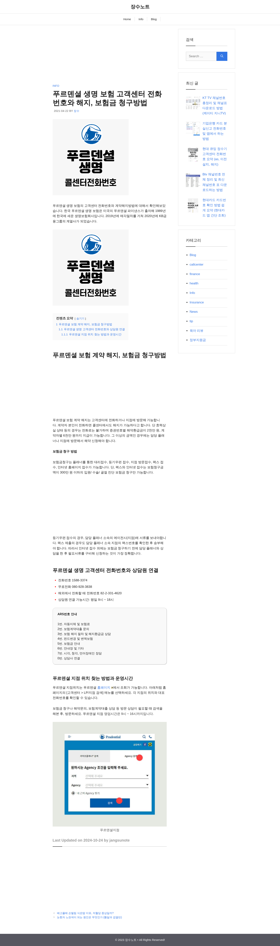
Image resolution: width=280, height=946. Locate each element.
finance (195, 274)
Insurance (197, 302)
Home (127, 19)
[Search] (222, 56)
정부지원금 (198, 340)
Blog (154, 19)
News (194, 311)
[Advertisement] (109, 55)
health (194, 283)
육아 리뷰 (197, 331)
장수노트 (140, 6)
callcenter (197, 264)
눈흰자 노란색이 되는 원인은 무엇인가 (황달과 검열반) (89, 917)
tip (191, 321)
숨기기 (80, 318)
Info (141, 19)
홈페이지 (105, 687)
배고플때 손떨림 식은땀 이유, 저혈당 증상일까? (85, 913)
